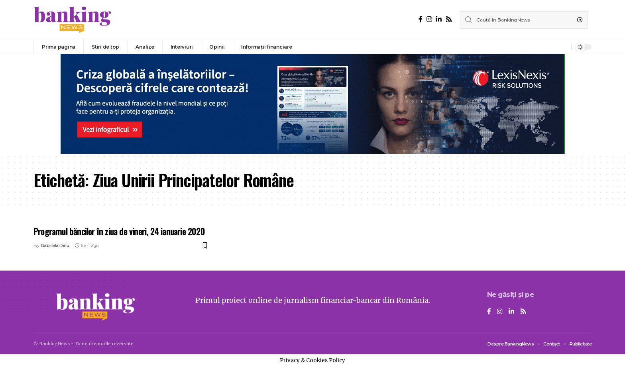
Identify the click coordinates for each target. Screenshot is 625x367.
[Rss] (449, 19)
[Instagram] (429, 19)
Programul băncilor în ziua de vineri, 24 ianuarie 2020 (119, 231)
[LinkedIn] (439, 19)
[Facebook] (421, 19)
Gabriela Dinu (55, 245)
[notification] (563, 47)
